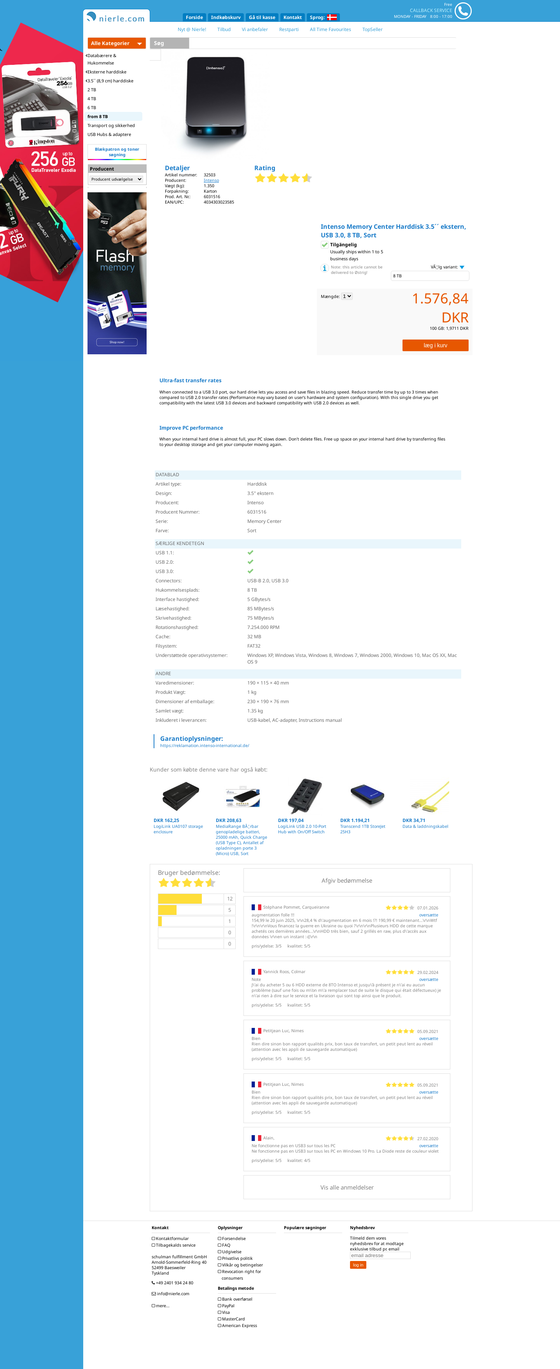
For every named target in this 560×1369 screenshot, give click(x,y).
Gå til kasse (262, 17)
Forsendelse (233, 1238)
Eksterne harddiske (106, 72)
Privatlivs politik (236, 1258)
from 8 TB (98, 116)
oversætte (428, 915)
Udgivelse (231, 1251)
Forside (194, 17)
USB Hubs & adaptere (109, 134)
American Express (238, 1325)
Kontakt (293, 17)
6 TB (92, 107)
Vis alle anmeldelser (347, 1187)
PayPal (227, 1305)
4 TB (92, 98)
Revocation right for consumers (240, 1275)
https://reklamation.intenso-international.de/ (204, 745)
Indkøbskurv (226, 17)
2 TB (92, 89)
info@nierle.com (171, 1293)
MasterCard (232, 1319)
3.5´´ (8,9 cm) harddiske (109, 81)
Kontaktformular (171, 1238)
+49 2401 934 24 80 (173, 1282)
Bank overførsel (236, 1299)
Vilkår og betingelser (241, 1265)
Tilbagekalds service (175, 1245)
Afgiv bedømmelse (347, 880)
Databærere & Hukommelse (101, 59)
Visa (225, 1312)
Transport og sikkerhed (111, 125)
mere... (162, 1305)
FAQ (225, 1245)
